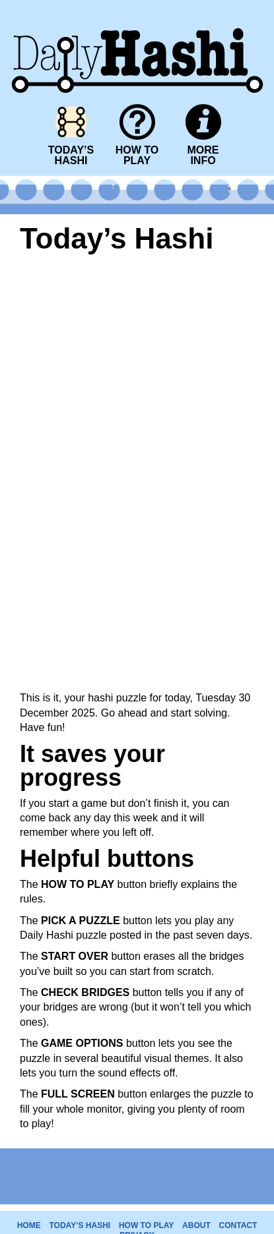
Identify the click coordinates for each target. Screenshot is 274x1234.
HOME (29, 1225)
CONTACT (238, 1225)
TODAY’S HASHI (79, 1225)
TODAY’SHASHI (71, 155)
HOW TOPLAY (137, 155)
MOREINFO (203, 155)
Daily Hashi (137, 8)
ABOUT (196, 1225)
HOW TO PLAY (146, 1225)
